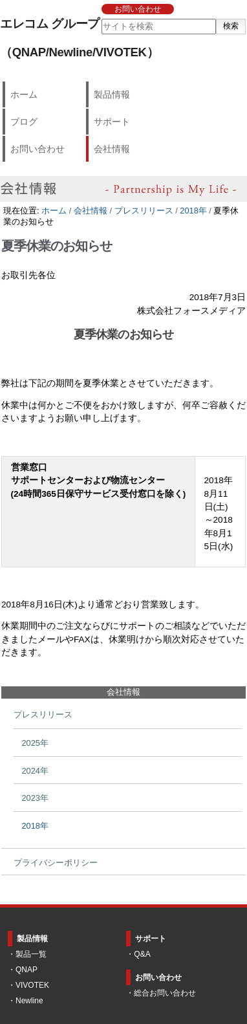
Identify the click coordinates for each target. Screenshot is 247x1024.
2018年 (193, 210)
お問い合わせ (137, 9)
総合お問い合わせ (165, 992)
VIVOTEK (32, 985)
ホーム (24, 94)
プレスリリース (143, 210)
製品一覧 (31, 954)
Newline (29, 1000)
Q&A (142, 954)
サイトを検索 (100, 18)
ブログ (24, 121)
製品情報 (112, 94)
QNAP (27, 969)
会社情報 (112, 149)
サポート (112, 121)
